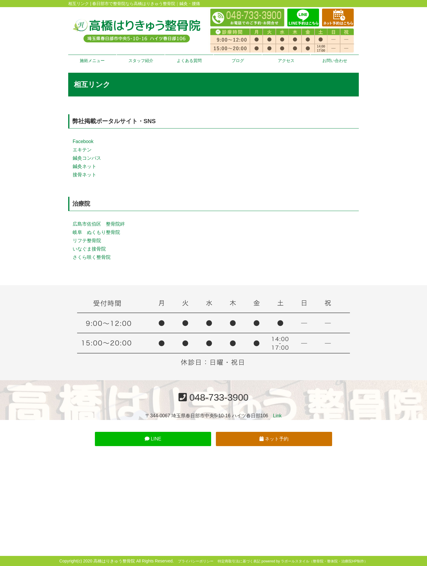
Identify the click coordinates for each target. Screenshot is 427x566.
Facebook (83, 141)
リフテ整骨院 (87, 240)
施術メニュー (92, 60)
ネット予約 (274, 438)
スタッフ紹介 (140, 60)
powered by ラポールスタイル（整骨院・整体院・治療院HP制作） (315, 561)
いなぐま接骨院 (89, 248)
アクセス (286, 60)
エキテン (82, 149)
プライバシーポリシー (196, 561)
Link (277, 415)
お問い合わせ (334, 60)
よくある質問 (189, 60)
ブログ (238, 60)
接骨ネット (84, 174)
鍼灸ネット (84, 166)
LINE (153, 438)
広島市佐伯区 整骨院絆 (99, 223)
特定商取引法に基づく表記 (239, 561)
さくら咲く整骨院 (92, 257)
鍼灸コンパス (87, 158)
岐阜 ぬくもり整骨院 (96, 232)
